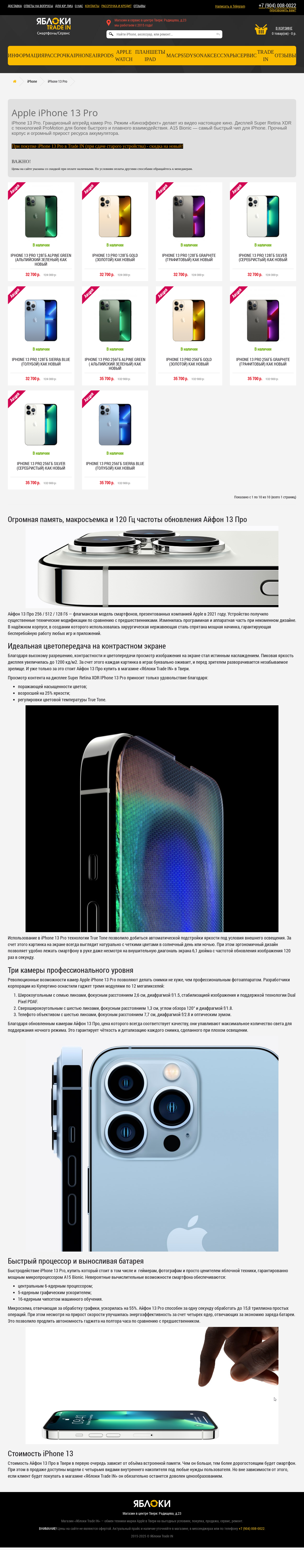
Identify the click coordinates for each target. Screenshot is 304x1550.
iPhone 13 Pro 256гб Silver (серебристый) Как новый (41, 467)
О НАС (79, 6)
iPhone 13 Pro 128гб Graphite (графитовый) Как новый (189, 257)
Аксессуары (220, 55)
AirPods (103, 55)
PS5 (182, 55)
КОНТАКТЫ (92, 6)
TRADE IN (265, 55)
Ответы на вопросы (38, 6)
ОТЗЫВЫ (139, 6)
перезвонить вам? (283, 10)
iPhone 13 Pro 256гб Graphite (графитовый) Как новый (263, 363)
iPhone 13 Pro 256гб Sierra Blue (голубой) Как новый (115, 467)
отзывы (285, 55)
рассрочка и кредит (116, 6)
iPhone (83, 55)
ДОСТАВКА (15, 6)
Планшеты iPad (150, 55)
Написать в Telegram (230, 6)
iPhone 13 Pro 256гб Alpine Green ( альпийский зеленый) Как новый (115, 365)
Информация (26, 55)
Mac (172, 55)
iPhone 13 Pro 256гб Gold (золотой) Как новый (189, 363)
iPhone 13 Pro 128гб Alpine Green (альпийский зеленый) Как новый (41, 260)
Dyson (195, 55)
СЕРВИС (247, 55)
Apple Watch (124, 55)
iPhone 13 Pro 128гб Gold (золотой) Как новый (115, 257)
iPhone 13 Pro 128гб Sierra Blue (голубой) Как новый (41, 363)
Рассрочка (59, 55)
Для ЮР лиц (64, 6)
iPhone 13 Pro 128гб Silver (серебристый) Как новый (263, 257)
